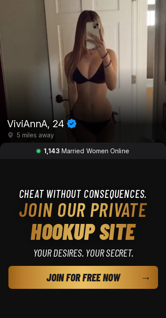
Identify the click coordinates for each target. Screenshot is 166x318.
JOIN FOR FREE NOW (83, 277)
